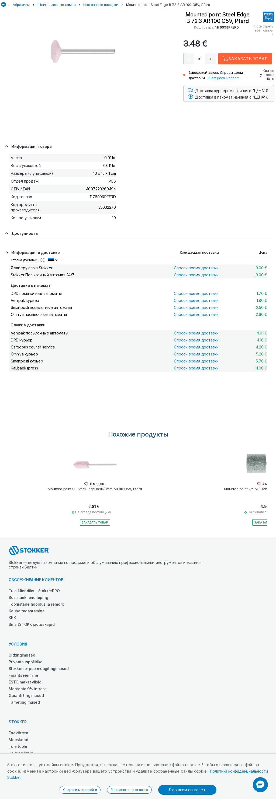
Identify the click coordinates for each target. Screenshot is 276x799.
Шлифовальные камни (56, 4)
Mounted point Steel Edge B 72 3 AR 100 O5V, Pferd (168, 4)
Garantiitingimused (26, 695)
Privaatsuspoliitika (26, 662)
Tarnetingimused (24, 702)
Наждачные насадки (100, 4)
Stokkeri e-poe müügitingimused (39, 668)
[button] (260, 784)
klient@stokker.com (223, 78)
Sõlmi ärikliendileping (28, 597)
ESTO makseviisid (25, 682)
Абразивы (21, 4)
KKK (12, 617)
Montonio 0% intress (28, 688)
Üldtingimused (22, 655)
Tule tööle (18, 746)
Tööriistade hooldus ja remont (36, 604)
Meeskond (18, 739)
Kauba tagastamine (27, 611)
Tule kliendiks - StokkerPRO (34, 590)
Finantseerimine (23, 675)
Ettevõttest (19, 733)
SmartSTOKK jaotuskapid (32, 624)
